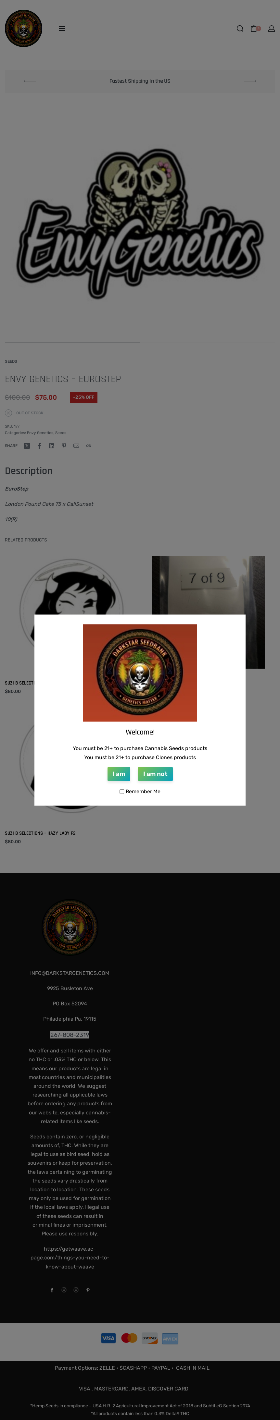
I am (119, 774)
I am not (155, 774)
